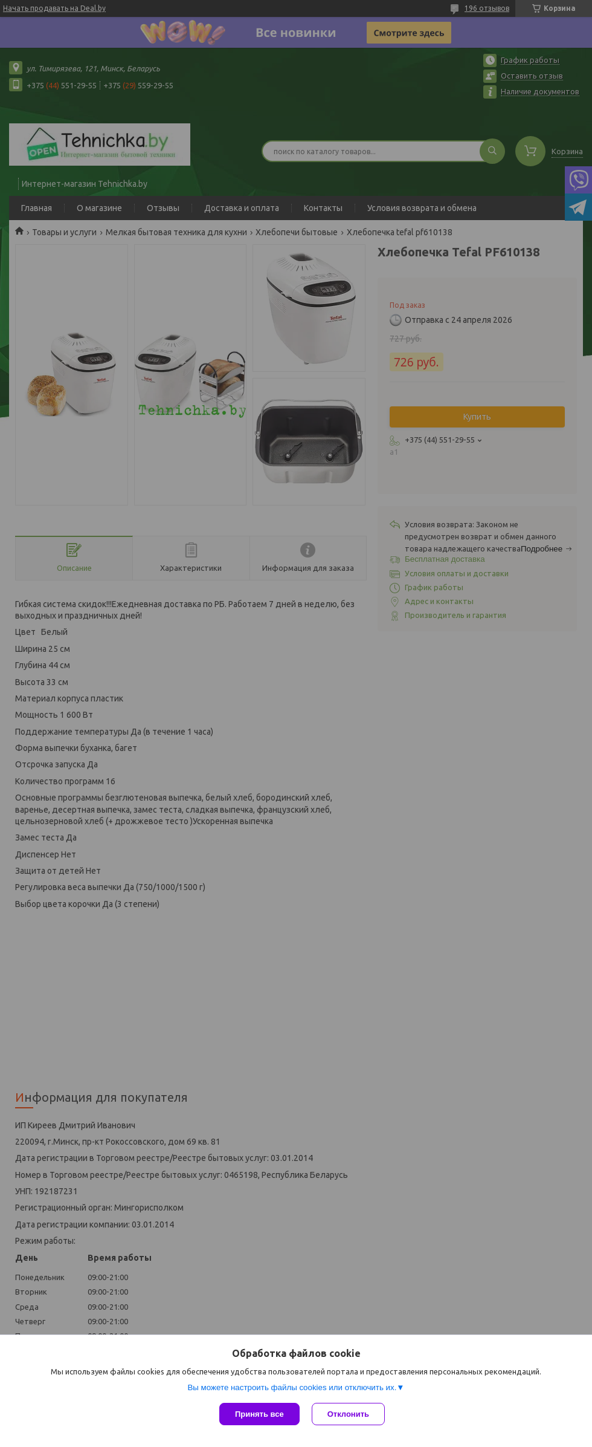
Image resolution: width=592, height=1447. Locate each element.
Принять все (259, 1414)
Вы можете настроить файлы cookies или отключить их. (291, 1387)
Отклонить (348, 1414)
